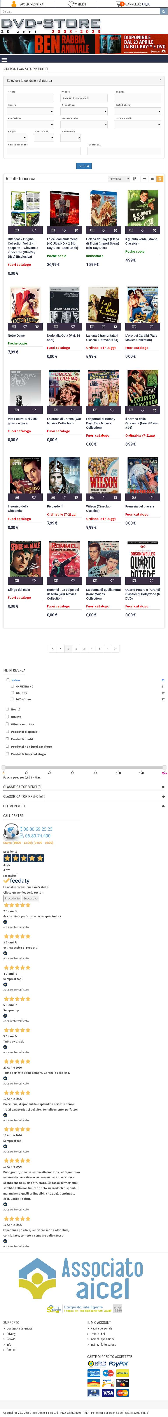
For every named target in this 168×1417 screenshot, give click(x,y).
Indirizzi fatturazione (103, 1344)
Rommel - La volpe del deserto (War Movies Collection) (63, 594)
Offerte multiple (22, 724)
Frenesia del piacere (139, 506)
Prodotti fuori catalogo (28, 754)
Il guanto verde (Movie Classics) (141, 241)
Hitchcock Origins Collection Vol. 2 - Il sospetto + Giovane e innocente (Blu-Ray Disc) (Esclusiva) (23, 248)
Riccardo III (55, 506)
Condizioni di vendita (19, 1328)
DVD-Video (23, 699)
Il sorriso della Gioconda (18, 509)
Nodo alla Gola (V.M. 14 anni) (63, 338)
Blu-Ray (21, 693)
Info (9, 1344)
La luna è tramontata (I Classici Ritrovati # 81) (102, 338)
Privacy (11, 1334)
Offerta (16, 717)
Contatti (11, 1350)
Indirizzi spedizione (103, 1339)
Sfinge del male (19, 589)
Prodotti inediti (22, 739)
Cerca (84, 166)
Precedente (12, 898)
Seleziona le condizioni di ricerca (29, 81)
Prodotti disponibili (25, 732)
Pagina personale (101, 1328)
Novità (16, 709)
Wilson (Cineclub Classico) (98, 509)
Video (16, 680)
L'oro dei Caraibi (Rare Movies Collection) (141, 338)
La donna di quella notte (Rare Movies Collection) (103, 594)
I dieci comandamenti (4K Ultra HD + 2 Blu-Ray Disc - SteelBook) (62, 244)
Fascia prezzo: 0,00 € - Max (21, 777)
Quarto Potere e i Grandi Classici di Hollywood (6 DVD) (142, 594)
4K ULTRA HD (24, 686)
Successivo (31, 898)
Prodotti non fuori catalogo (31, 747)
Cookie (11, 1339)
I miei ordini (98, 1334)
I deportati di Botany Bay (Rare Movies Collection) (100, 423)
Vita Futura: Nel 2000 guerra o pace (22, 421)
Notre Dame (16, 335)
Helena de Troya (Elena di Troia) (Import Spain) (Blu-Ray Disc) (102, 244)
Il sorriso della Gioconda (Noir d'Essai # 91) (141, 423)
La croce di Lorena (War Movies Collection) (64, 421)
